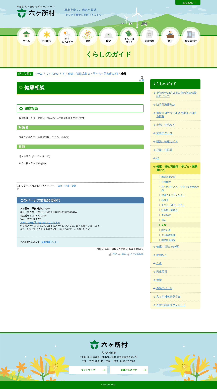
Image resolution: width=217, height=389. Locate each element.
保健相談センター (50, 242)
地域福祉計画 (168, 176)
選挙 (159, 280)
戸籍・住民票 (164, 149)
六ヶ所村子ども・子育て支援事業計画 (180, 188)
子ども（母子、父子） (173, 205)
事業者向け (191, 41)
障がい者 (166, 230)
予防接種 (166, 215)
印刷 (113, 253)
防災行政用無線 (165, 104)
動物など (161, 254)
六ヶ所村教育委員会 (168, 296)
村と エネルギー (67, 40)
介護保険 (166, 181)
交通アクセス (164, 133)
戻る (122, 253)
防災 (108, 41)
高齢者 (164, 200)
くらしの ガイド (129, 40)
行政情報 (149, 41)
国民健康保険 (168, 240)
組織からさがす (129, 370)
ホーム (26, 41)
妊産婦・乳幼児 (169, 210)
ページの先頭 (135, 253)
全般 (163, 225)
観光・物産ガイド (167, 141)
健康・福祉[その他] (167, 246)
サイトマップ (88, 370)
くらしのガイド (55, 73)
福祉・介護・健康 (66, 185)
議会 (170, 41)
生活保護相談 (168, 235)
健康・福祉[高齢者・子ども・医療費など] (93, 73)
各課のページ (164, 288)
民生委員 (161, 271)
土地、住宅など (165, 124)
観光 (88, 41)
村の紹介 (46, 41)
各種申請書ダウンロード (171, 305)
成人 (163, 220)
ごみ (159, 263)
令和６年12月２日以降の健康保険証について (176, 94)
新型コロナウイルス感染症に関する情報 (176, 114)
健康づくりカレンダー (173, 195)
